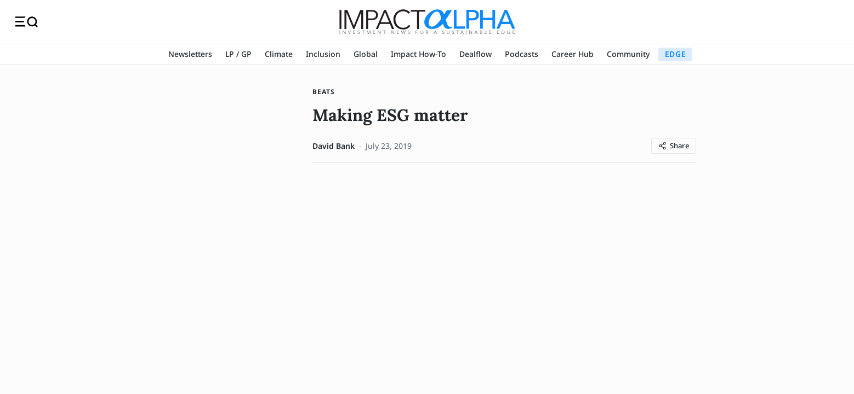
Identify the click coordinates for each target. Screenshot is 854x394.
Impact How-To (418, 54)
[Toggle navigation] (26, 22)
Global (366, 54)
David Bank (333, 146)
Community (628, 54)
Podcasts (521, 54)
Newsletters (190, 54)
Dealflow (475, 54)
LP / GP (238, 54)
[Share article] (673, 146)
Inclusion (323, 54)
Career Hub (572, 54)
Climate (279, 54)
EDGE (675, 54)
